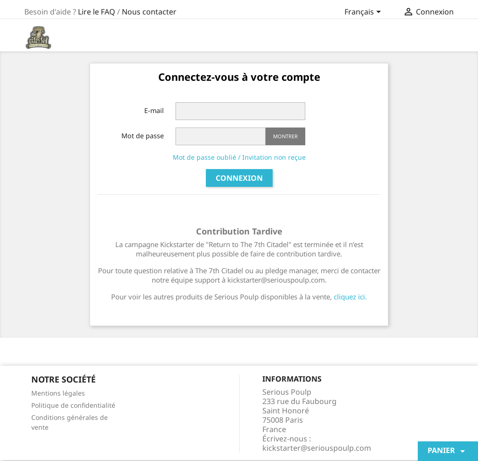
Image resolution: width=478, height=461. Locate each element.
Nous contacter (149, 12)
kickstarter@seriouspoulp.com (316, 448)
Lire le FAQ (96, 12)
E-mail (154, 110)
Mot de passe (142, 135)
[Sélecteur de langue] (364, 12)
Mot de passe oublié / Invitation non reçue (239, 157)
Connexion (239, 178)
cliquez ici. (350, 296)
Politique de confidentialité (73, 405)
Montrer (285, 136)
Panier (448, 451)
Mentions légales (58, 393)
